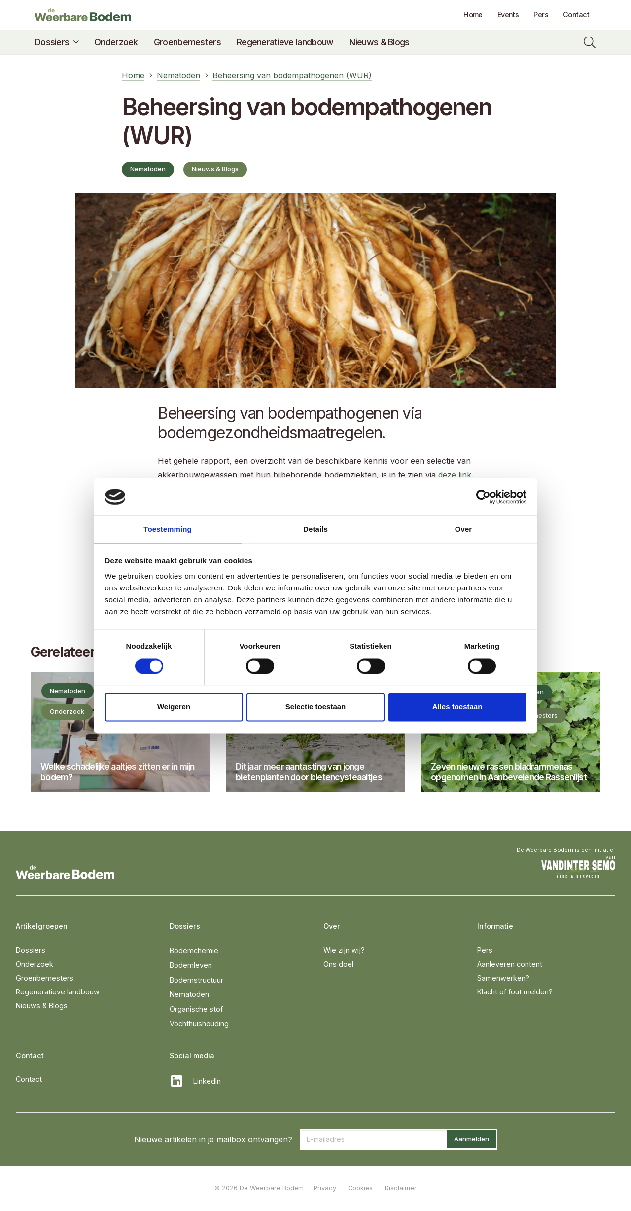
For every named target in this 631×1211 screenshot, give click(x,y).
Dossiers (30, 950)
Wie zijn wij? (344, 950)
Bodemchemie (194, 950)
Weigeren (173, 707)
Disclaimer (401, 1188)
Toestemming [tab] (167, 529)
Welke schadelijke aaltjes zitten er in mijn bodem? (117, 771)
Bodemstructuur (196, 980)
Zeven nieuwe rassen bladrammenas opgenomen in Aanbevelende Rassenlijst (509, 771)
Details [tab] (315, 529)
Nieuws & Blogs (42, 1005)
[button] (73, 42)
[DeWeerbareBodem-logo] (89, 14)
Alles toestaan (457, 707)
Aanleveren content (509, 964)
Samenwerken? (503, 978)
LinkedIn (207, 1081)
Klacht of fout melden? (515, 992)
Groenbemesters (44, 978)
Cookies (360, 1188)
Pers (484, 950)
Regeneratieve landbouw (58, 992)
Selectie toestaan (315, 707)
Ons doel (338, 964)
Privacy (325, 1188)
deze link (454, 474)
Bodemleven (191, 965)
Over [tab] (463, 529)
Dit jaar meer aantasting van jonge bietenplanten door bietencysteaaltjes (309, 771)
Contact (29, 1079)
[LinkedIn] (181, 1081)
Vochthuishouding (199, 1023)
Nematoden (189, 994)
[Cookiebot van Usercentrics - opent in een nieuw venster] (483, 496)
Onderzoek (34, 964)
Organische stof (196, 1009)
